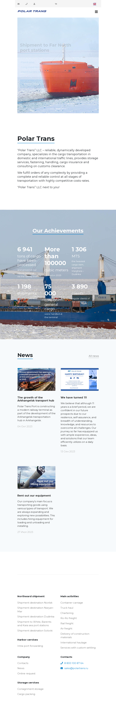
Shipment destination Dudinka (35, 616)
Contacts (22, 663)
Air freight (66, 628)
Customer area (35, 4)
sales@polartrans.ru (19, 4)
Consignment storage (30, 688)
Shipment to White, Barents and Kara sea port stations (34, 623)
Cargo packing (26, 694)
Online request (26, 673)
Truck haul (66, 607)
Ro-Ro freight (68, 618)
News (20, 668)
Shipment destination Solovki (34, 630)
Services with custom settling (78, 647)
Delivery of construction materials (74, 635)
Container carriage (71, 602)
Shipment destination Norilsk (34, 602)
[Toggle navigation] (96, 11)
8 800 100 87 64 (27, 4)
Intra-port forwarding (30, 645)
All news (94, 355)
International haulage (73, 642)
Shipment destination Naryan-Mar (35, 609)
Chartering (66, 613)
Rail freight (66, 623)
